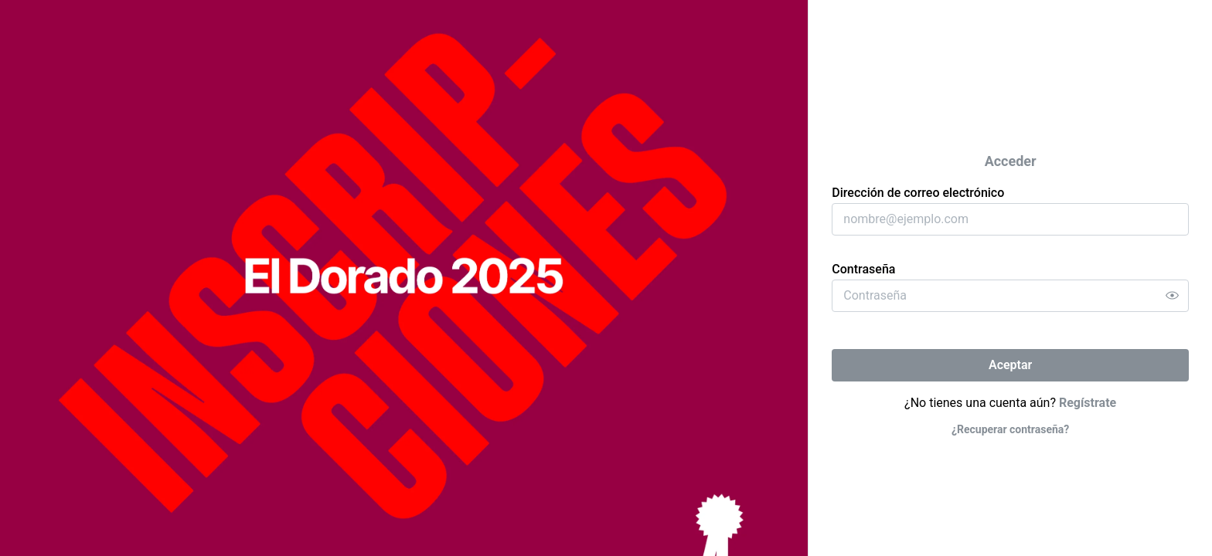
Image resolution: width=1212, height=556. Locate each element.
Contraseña (863, 269)
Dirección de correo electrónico (918, 192)
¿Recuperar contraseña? (1010, 429)
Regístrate (1087, 402)
